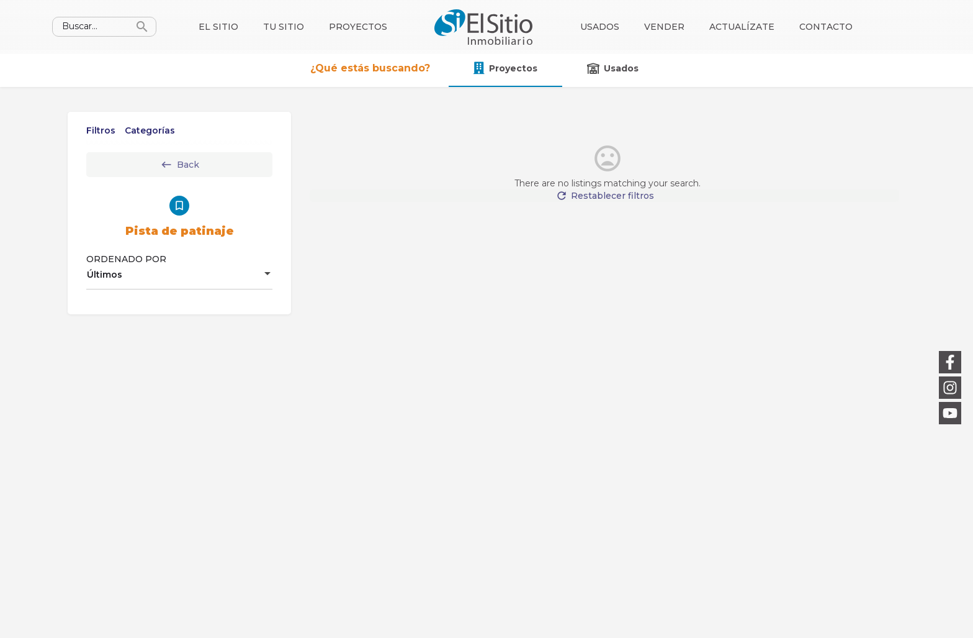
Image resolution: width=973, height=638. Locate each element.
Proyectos (358, 26)
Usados (599, 26)
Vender (664, 26)
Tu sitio (283, 26)
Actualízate (741, 26)
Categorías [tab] (150, 130)
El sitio (218, 26)
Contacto (826, 26)
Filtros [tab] (100, 130)
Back (179, 164)
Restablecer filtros (607, 202)
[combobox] (179, 274)
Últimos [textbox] (104, 274)
